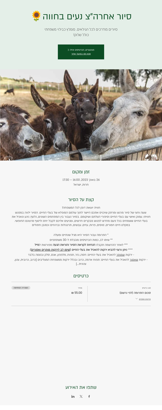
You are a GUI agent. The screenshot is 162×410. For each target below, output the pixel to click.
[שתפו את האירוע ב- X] (81, 396)
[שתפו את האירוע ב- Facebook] (89, 396)
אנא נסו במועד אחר (81, 53)
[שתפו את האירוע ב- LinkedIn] (73, 396)
